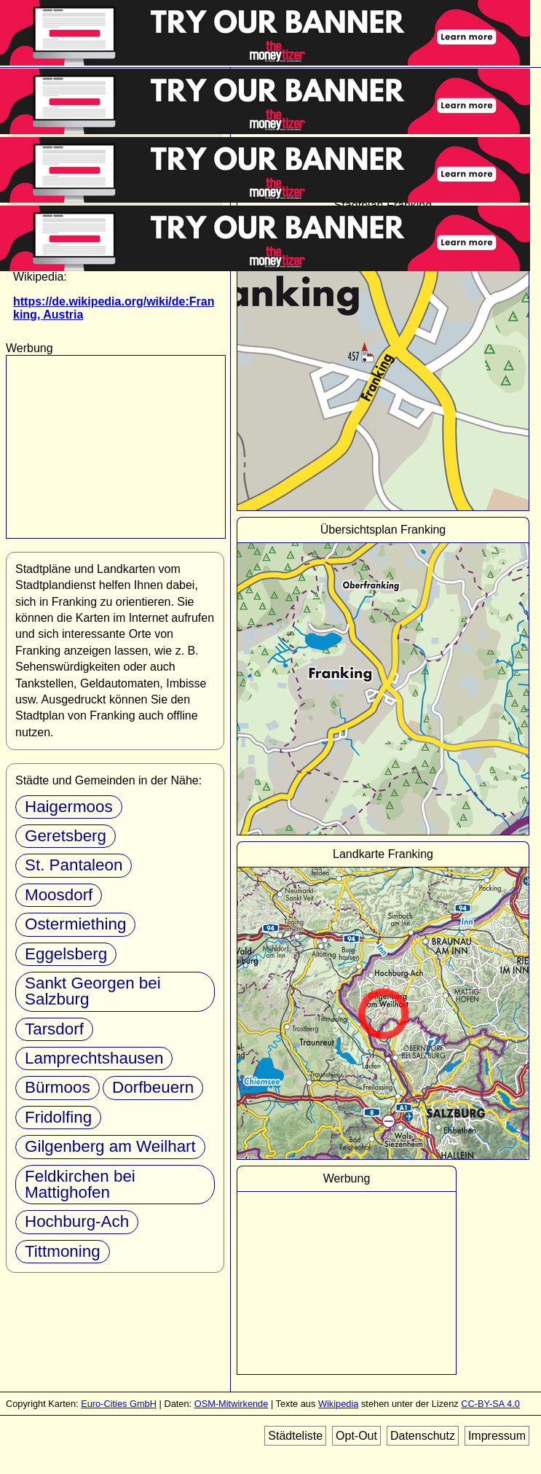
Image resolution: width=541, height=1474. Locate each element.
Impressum (497, 1436)
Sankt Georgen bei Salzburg (93, 991)
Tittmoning (62, 1251)
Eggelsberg (66, 954)
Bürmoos (57, 1087)
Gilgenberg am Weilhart (110, 1146)
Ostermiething (75, 924)
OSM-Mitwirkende (231, 1403)
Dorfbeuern (153, 1087)
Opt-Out (356, 1436)
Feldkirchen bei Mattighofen (80, 1184)
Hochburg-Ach (77, 1221)
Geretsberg (65, 836)
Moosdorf (58, 895)
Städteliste (295, 1436)
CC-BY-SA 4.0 (490, 1403)
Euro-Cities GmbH (119, 1403)
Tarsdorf (54, 1029)
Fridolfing (58, 1117)
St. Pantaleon (73, 865)
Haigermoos (69, 807)
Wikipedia (338, 1403)
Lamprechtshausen (94, 1058)
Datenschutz (422, 1436)
